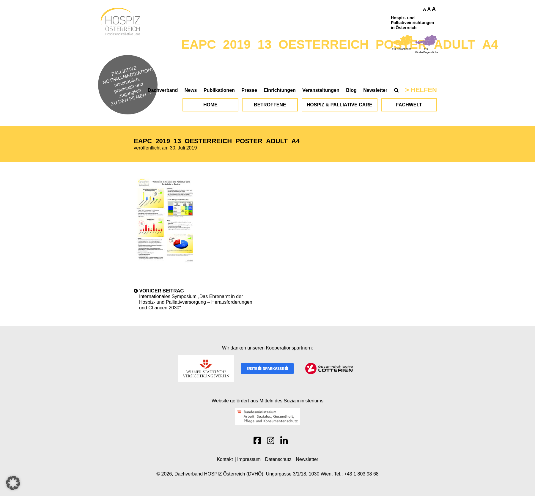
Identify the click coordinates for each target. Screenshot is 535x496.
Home (210, 104)
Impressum (249, 459)
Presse (249, 90)
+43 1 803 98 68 (361, 473)
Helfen (424, 90)
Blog (351, 90)
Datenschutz (278, 459)
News (191, 90)
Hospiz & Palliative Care (339, 104)
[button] (13, 483)
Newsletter (375, 90)
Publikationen (219, 90)
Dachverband (163, 90)
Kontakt (225, 459)
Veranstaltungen (320, 90)
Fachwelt (409, 104)
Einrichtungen (280, 90)
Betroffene (270, 104)
